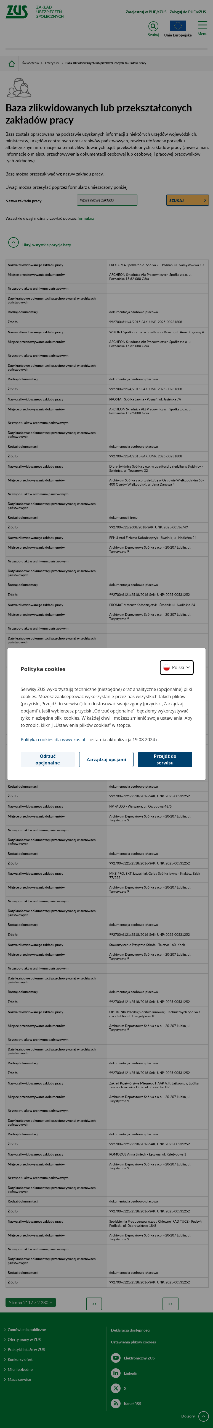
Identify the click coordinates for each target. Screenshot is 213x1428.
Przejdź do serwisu (165, 759)
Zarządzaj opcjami (106, 759)
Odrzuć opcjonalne (48, 759)
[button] (176, 667)
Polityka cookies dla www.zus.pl (53, 740)
